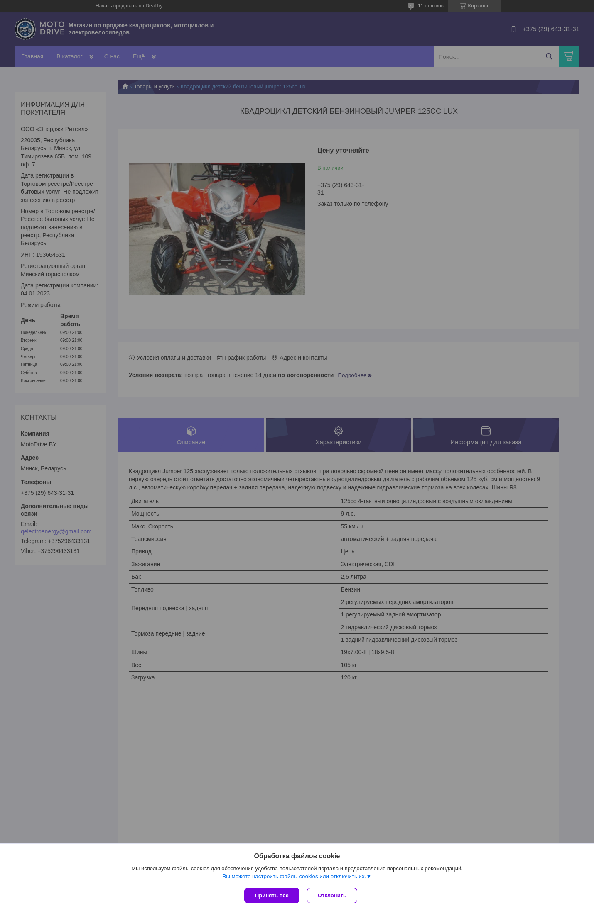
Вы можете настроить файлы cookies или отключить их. (294, 877)
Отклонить (333, 895)
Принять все (272, 895)
